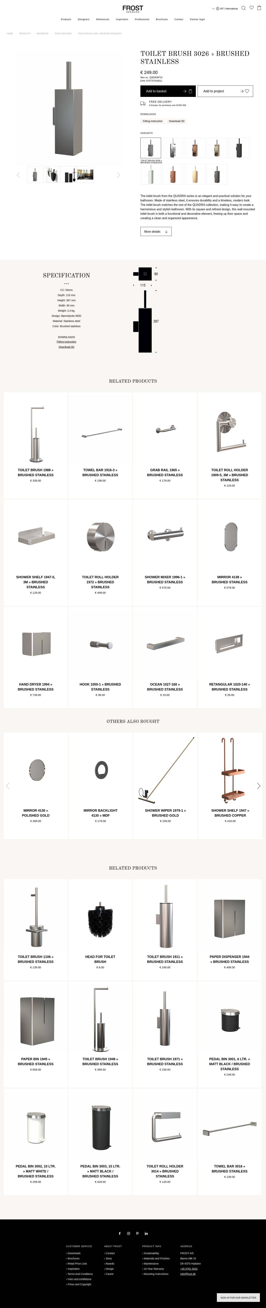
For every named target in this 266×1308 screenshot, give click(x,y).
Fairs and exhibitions (79, 1279)
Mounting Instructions (156, 1273)
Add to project (226, 91)
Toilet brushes (63, 33)
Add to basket (169, 91)
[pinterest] (137, 1233)
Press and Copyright (79, 1284)
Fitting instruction (153, 121)
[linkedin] (146, 1233)
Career (110, 1273)
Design (110, 1268)
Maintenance (151, 1263)
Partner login (197, 19)
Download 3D (177, 121)
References (102, 19)
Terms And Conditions (80, 1273)
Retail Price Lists (77, 1263)
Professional (142, 19)
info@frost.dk (188, 1273)
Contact (178, 19)
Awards (110, 1263)
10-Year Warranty (154, 1268)
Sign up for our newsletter (238, 1298)
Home (10, 33)
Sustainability (151, 1253)
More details (152, 231)
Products (66, 19)
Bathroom (42, 33)
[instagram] (129, 1233)
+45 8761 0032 (189, 1268)
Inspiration (122, 19)
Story (109, 1258)
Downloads (74, 1253)
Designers (84, 19)
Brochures (162, 19)
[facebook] (120, 1233)
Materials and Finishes (157, 1258)
